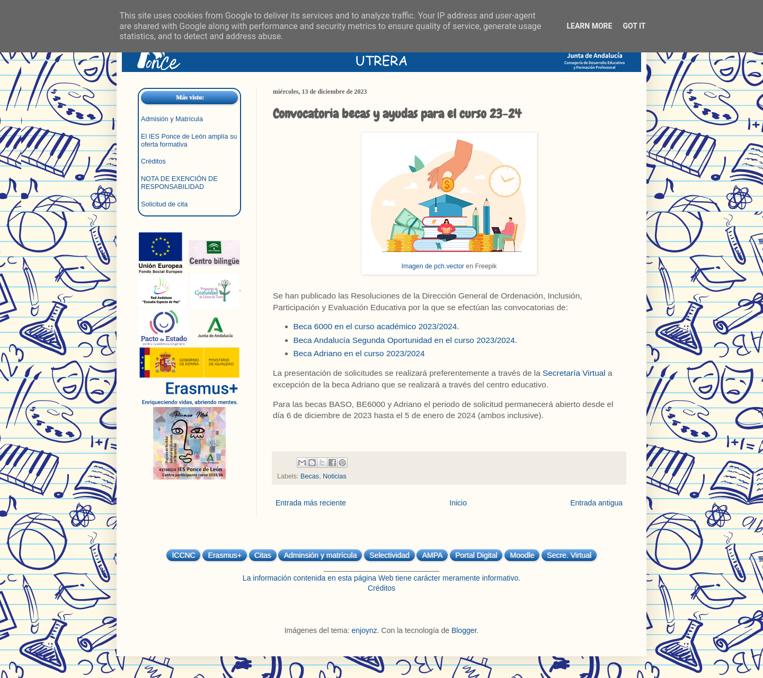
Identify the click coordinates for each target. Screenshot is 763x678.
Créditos (153, 161)
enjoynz (364, 630)
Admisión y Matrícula (172, 119)
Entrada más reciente (311, 503)
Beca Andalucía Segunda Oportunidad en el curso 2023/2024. (406, 340)
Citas (262, 555)
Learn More (589, 26)
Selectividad (389, 555)
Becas (309, 476)
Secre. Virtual (569, 555)
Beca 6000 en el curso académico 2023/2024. (376, 326)
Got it (634, 26)
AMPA (432, 555)
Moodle (522, 555)
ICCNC (183, 555)
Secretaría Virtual (574, 372)
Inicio (458, 503)
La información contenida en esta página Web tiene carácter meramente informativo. (381, 578)
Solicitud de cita (164, 204)
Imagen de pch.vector (433, 266)
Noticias (335, 476)
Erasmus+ (224, 555)
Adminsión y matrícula (320, 555)
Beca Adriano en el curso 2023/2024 (359, 353)
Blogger (463, 630)
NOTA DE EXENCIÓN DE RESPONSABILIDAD (179, 183)
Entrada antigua (596, 503)
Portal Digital (476, 555)
